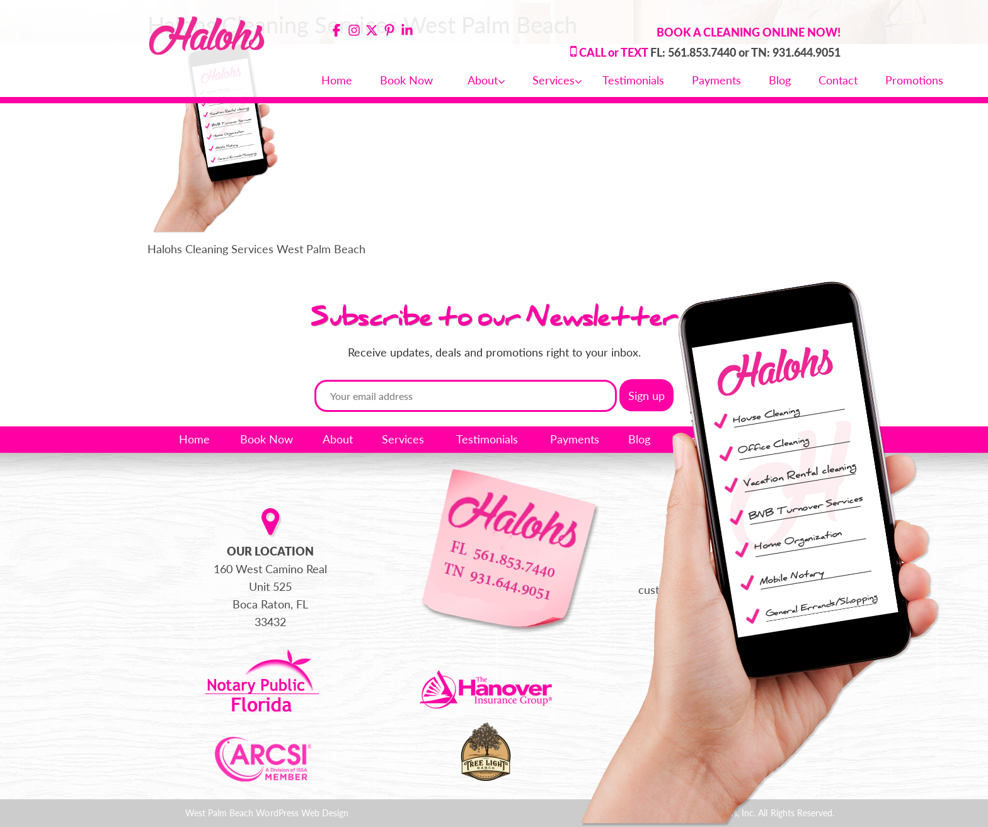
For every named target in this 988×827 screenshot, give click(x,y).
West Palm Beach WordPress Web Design (266, 812)
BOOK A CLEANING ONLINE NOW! (749, 32)
